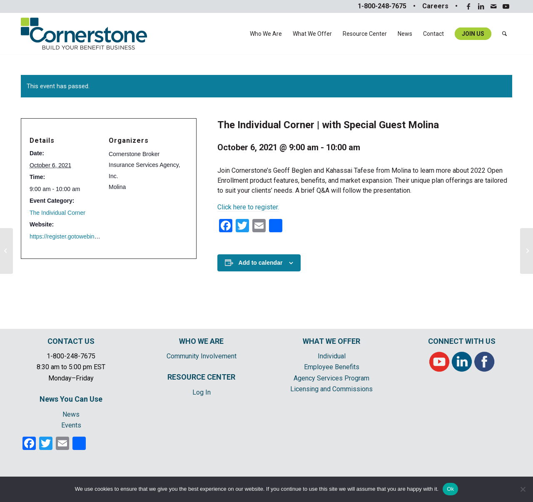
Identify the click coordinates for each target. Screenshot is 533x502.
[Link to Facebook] (468, 6)
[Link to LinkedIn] (481, 6)
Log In (201, 392)
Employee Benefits (331, 367)
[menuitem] (265, 34)
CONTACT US (71, 341)
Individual (332, 356)
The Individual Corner (57, 212)
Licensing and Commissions (331, 389)
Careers (435, 6)
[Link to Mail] (493, 6)
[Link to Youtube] (506, 6)
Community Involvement (202, 356)
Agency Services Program (331, 378)
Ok (450, 489)
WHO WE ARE (201, 341)
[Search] (504, 34)
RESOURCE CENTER (201, 377)
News (71, 414)
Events (71, 425)
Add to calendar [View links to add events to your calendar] (261, 262)
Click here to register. (248, 207)
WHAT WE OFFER (331, 341)
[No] (522, 489)
